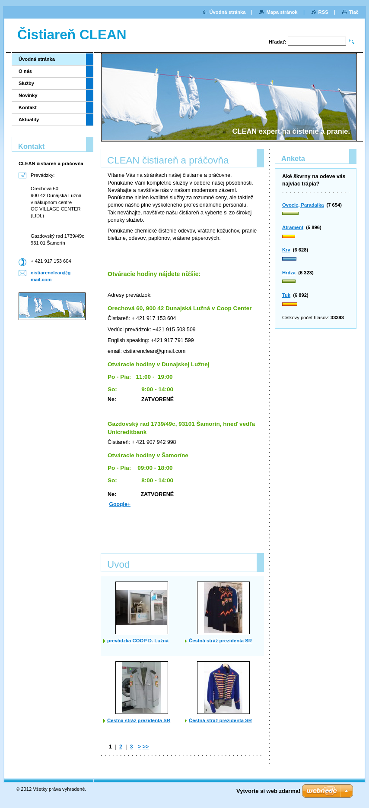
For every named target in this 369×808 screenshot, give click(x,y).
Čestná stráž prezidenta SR (220, 640)
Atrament (292, 227)
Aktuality (29, 119)
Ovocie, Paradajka (303, 205)
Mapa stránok (281, 12)
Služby (26, 83)
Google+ (119, 504)
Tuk (286, 295)
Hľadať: (277, 41)
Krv (286, 249)
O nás (25, 71)
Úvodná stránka (37, 59)
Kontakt (28, 107)
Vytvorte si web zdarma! (268, 791)
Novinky (28, 95)
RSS (323, 12)
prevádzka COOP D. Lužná (138, 640)
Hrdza (289, 272)
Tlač (354, 12)
